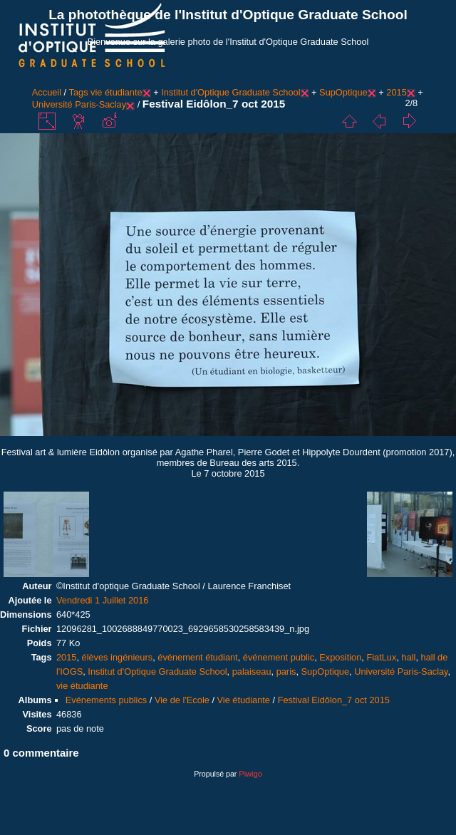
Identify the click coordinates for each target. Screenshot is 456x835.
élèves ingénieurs (117, 657)
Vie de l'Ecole (182, 700)
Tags (78, 92)
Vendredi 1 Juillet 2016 (102, 600)
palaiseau (251, 671)
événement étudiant (197, 657)
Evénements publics (106, 700)
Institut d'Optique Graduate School (230, 92)
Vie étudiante (243, 700)
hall (409, 657)
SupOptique (343, 92)
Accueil (46, 92)
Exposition (340, 657)
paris (286, 671)
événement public (278, 657)
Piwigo (250, 773)
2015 (396, 92)
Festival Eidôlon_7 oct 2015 (334, 700)
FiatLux (381, 657)
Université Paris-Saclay (79, 104)
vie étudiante (116, 92)
